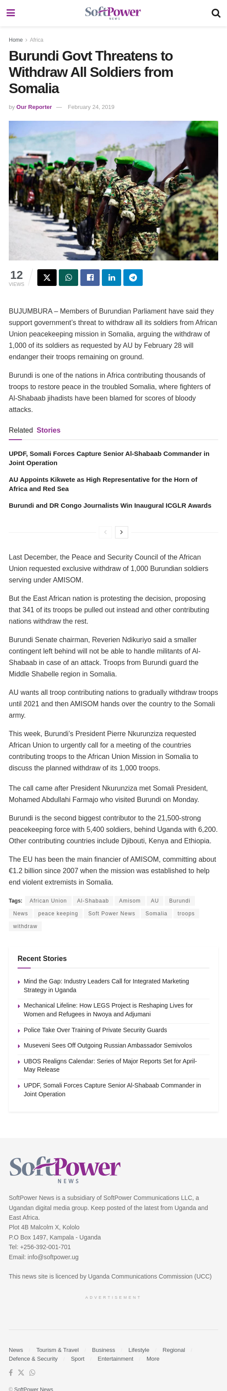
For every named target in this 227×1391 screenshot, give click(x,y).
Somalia (156, 913)
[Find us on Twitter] (21, 1373)
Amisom (130, 901)
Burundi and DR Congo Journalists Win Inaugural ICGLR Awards (110, 505)
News (20, 913)
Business (103, 1350)
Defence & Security (33, 1358)
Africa (36, 40)
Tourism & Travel (57, 1350)
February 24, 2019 (91, 107)
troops (186, 913)
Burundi (179, 901)
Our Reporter (34, 107)
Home (16, 40)
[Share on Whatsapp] (68, 277)
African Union (48, 901)
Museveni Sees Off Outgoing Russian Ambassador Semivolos (108, 1045)
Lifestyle (138, 1350)
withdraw (25, 926)
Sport (77, 1358)
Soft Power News (111, 913)
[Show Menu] (11, 13)
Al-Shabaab (93, 901)
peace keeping (58, 913)
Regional (173, 1350)
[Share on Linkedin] (111, 277)
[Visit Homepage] (113, 13)
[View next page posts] (121, 532)
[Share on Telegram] (133, 277)
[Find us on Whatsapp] (32, 1373)
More (153, 1358)
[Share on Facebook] (90, 277)
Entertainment (115, 1358)
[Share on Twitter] (47, 277)
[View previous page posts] (105, 532)
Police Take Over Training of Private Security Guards (95, 1029)
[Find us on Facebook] (11, 1373)
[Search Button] (216, 13)
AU (155, 901)
